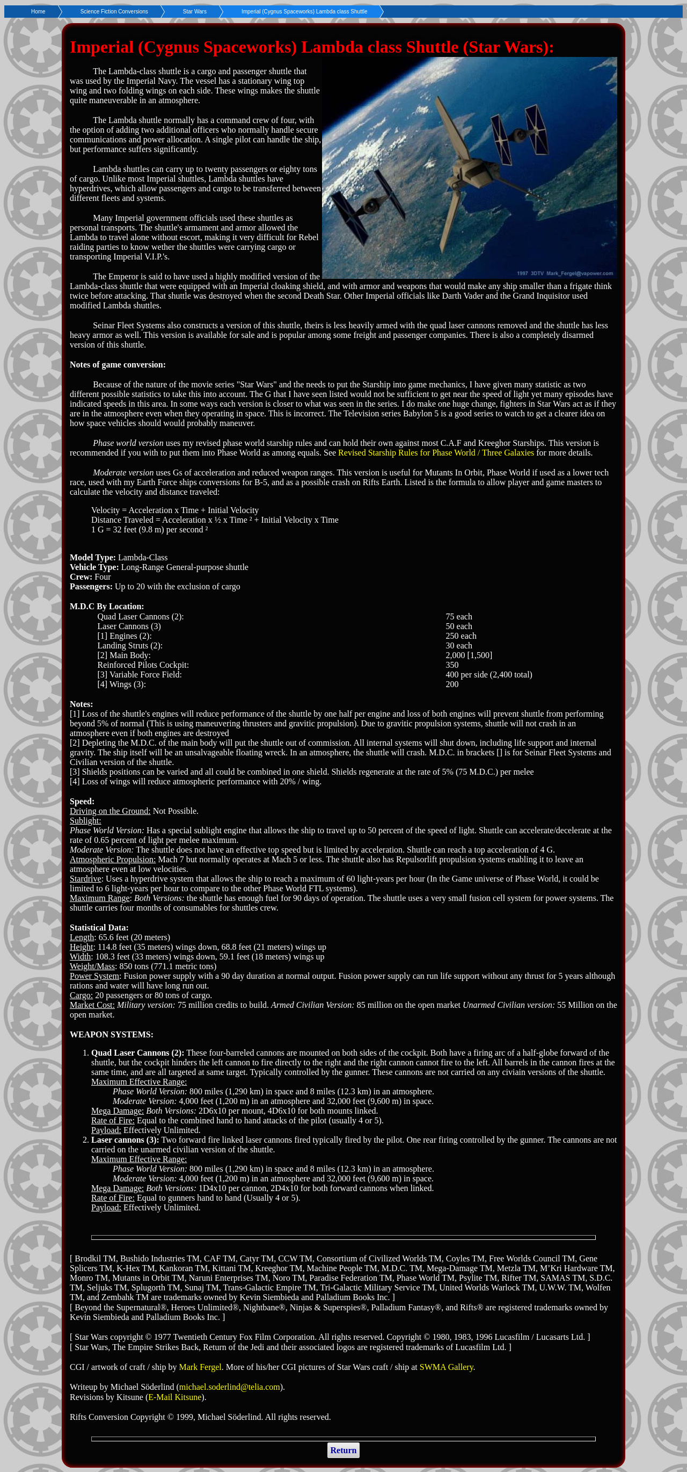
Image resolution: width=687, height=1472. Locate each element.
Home (38, 12)
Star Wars (195, 12)
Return (344, 1450)
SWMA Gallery (446, 1367)
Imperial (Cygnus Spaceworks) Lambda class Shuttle (305, 12)
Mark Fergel (200, 1367)
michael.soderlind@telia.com (229, 1386)
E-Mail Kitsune (174, 1397)
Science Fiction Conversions (114, 12)
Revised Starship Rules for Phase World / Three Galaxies (436, 452)
